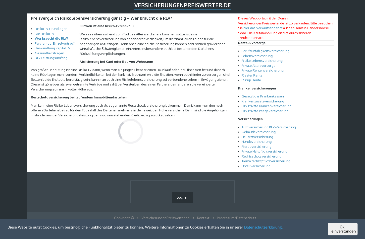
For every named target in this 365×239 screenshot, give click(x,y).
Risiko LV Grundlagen (51, 29)
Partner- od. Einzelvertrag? (55, 43)
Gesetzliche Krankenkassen (263, 96)
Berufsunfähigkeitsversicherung (266, 51)
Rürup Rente (251, 80)
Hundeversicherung (257, 142)
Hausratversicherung (257, 137)
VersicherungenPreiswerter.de (182, 4)
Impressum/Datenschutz (236, 218)
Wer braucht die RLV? (51, 38)
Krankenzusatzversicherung (263, 101)
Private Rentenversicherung (263, 70)
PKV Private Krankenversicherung (267, 106)
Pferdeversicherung (256, 147)
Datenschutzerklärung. (263, 227)
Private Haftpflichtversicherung (264, 151)
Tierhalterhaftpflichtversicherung (266, 161)
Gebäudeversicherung (259, 132)
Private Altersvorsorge (258, 66)
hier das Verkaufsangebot (263, 28)
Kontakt (203, 218)
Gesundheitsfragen (49, 53)
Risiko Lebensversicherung (262, 61)
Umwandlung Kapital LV (52, 48)
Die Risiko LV (44, 34)
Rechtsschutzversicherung (261, 156)
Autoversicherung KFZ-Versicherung (269, 127)
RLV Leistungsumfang (51, 58)
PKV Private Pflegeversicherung (265, 111)
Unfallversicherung (256, 166)
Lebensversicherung (257, 56)
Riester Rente (252, 75)
